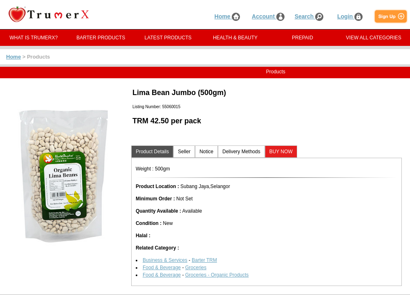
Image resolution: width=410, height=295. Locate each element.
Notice (206, 151)
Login (350, 16)
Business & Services (165, 260)
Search (309, 16)
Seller (184, 151)
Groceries (195, 267)
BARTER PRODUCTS (100, 38)
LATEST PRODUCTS (168, 38)
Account (268, 16)
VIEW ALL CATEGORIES (373, 38)
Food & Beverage (162, 267)
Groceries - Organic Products (217, 275)
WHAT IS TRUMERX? (33, 38)
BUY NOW (281, 151)
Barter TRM (204, 260)
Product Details (152, 151)
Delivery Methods (241, 151)
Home (227, 16)
